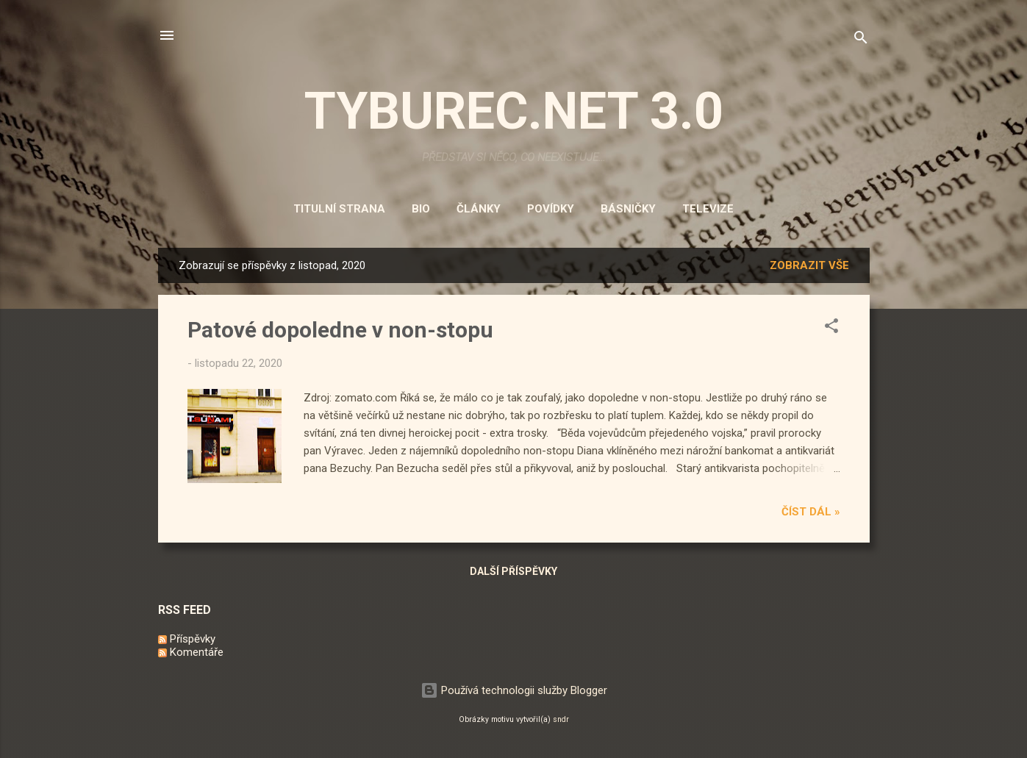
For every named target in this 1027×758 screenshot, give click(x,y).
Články (479, 208)
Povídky (550, 208)
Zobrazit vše (809, 265)
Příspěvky (186, 639)
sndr (561, 719)
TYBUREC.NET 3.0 (513, 111)
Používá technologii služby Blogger (514, 690)
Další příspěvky (513, 571)
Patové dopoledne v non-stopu (340, 330)
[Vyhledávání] (861, 40)
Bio (421, 208)
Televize (708, 208)
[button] (831, 328)
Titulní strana (339, 208)
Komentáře (190, 652)
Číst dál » (810, 511)
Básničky (628, 208)
